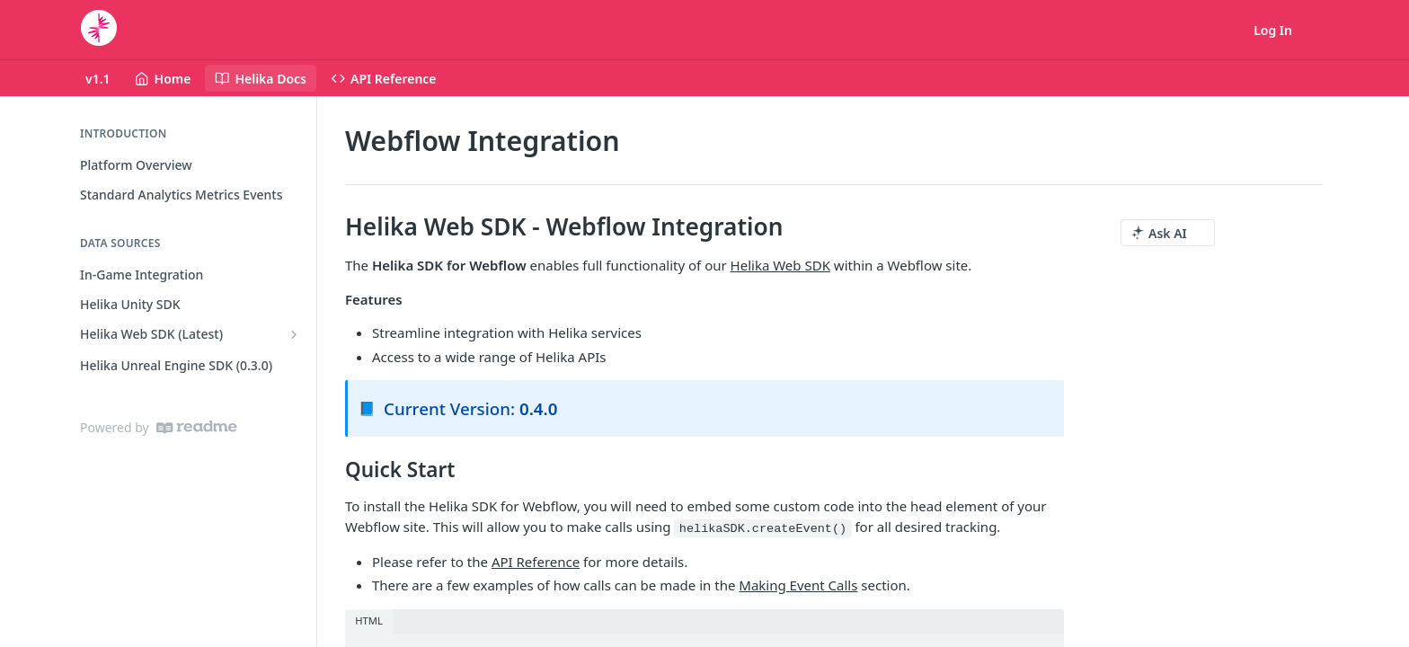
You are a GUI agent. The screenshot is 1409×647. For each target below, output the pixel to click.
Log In (1273, 30)
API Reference (536, 562)
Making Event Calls (798, 585)
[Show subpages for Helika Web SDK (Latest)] (294, 334)
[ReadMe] (196, 427)
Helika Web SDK (780, 265)
